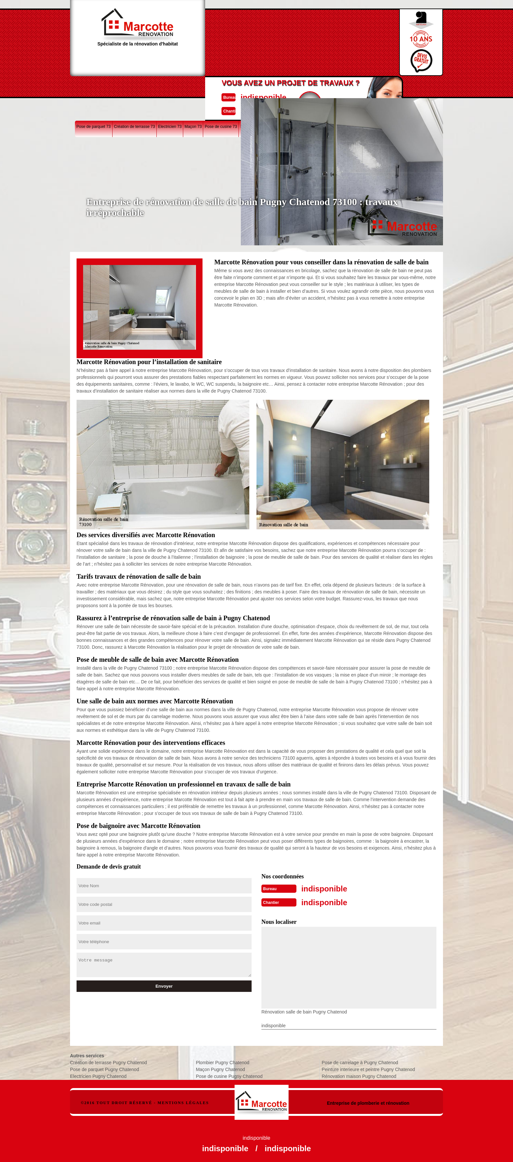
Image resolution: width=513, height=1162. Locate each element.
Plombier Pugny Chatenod (222, 1061)
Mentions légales (183, 1101)
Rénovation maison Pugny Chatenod (359, 1075)
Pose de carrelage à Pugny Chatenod (360, 1061)
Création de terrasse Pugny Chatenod (108, 1061)
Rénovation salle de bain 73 (264, 86)
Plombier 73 (426, 86)
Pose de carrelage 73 (310, 86)
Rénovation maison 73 (352, 86)
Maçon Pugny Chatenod (220, 1068)
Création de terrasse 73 (134, 86)
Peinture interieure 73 (394, 86)
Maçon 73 (193, 86)
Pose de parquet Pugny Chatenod (104, 1068)
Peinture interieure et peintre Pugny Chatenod (368, 1068)
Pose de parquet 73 (93, 86)
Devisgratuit (286, 39)
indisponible (237, 33)
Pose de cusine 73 (221, 86)
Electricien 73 (170, 86)
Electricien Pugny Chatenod (98, 1075)
